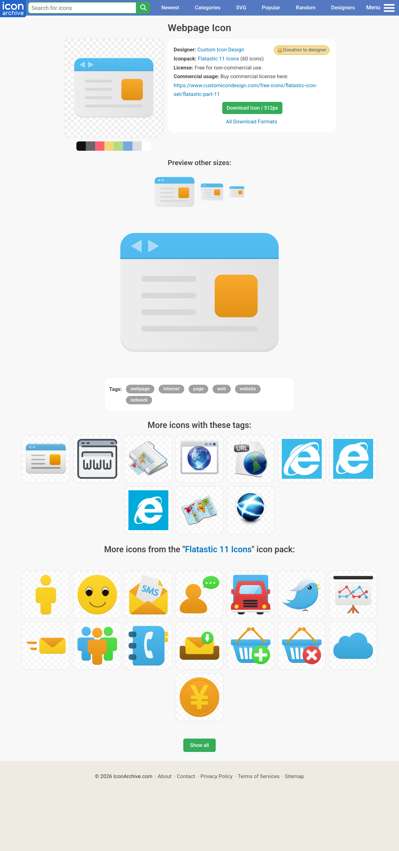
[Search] (143, 8)
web (221, 389)
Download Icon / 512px (252, 108)
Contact (186, 776)
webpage (140, 389)
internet (171, 389)
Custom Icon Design (220, 49)
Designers (343, 7)
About (165, 776)
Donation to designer (304, 50)
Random (305, 7)
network (139, 400)
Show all (199, 745)
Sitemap (294, 776)
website (248, 389)
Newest (170, 7)
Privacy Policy (216, 776)
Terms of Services (259, 776)
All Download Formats (251, 121)
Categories (208, 7)
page (198, 389)
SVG (241, 7)
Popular (271, 7)
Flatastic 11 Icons (218, 58)
